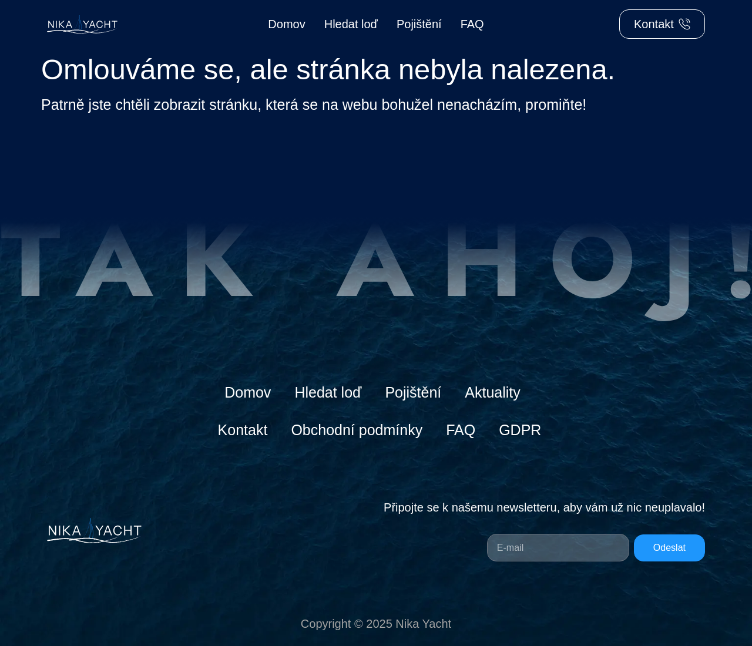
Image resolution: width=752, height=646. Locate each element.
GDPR (520, 430)
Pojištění (419, 24)
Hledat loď (351, 24)
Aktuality (492, 392)
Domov (286, 24)
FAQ (472, 24)
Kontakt (243, 430)
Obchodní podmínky (356, 430)
